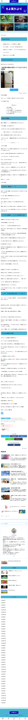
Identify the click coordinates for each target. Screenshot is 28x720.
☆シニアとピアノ (6, 52)
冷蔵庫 (20, 418)
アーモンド (14, 535)
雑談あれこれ (8, 418)
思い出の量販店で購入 (10, 113)
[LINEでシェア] (9, 439)
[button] (18, 439)
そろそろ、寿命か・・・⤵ (11, 108)
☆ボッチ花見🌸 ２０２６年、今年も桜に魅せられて (13, 46)
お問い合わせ (21, 715)
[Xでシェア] (14, 90)
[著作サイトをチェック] (14, 556)
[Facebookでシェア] (14, 436)
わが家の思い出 (4, 419)
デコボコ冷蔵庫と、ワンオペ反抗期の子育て (14, 110)
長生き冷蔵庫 (9, 107)
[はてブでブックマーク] (22, 436)
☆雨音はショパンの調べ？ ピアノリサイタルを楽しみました (14, 49)
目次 (12, 105)
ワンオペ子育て (10, 419)
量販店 (12, 418)
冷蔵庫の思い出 (16, 419)
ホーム (7, 715)
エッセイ (3, 418)
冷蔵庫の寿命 (22, 419)
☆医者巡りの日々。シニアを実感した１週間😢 (12, 44)
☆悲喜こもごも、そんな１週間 (8, 55)
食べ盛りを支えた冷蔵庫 (11, 421)
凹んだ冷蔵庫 (3, 421)
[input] (14, 523)
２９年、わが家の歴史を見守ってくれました (14, 112)
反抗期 (16, 418)
